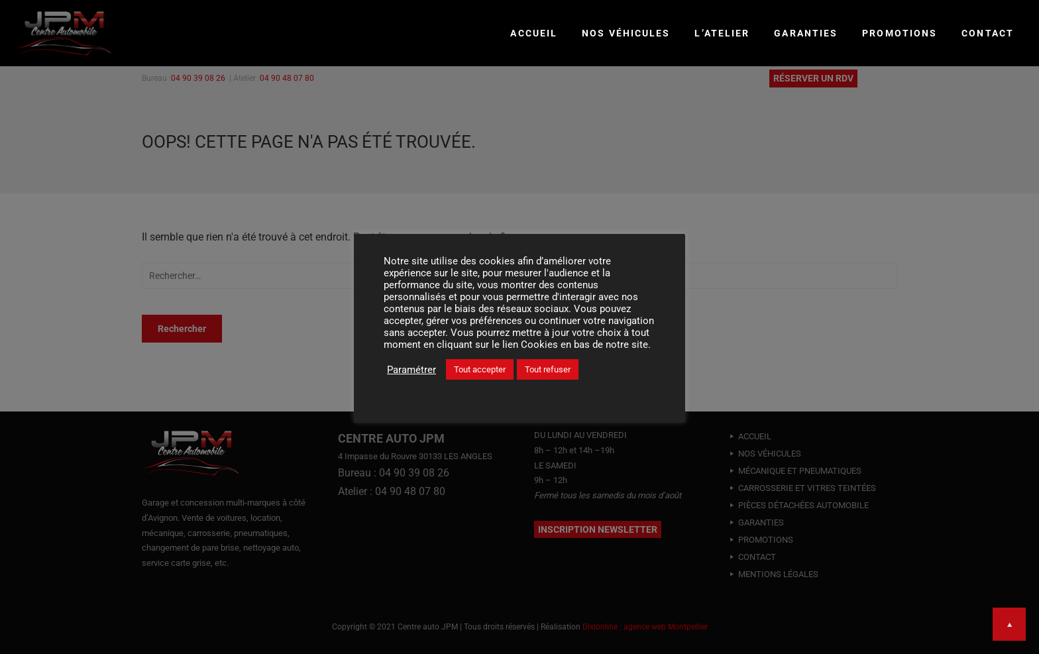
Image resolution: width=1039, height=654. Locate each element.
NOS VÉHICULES (626, 33)
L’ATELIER (721, 33)
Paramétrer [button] (411, 370)
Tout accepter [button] (480, 369)
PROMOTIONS (899, 33)
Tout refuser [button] (548, 369)
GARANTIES (806, 33)
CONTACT (987, 33)
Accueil (533, 33)
